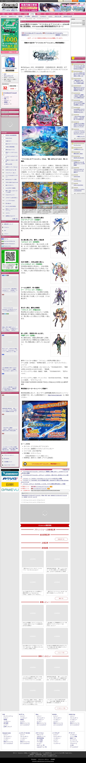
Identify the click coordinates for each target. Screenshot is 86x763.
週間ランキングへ (81, 136)
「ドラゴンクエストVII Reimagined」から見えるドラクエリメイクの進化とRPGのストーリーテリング (9, 309)
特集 (5, 98)
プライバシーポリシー (9, 455)
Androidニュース (12, 16)
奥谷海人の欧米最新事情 (11, 135)
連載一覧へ (15, 218)
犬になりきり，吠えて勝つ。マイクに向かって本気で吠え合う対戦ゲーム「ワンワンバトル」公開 (79, 67)
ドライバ (6, 233)
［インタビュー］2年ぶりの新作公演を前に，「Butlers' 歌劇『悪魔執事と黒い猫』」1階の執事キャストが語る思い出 (10, 448)
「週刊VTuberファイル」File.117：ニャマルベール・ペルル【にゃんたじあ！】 (32, 569)
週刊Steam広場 (9, 164)
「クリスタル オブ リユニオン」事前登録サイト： (46, 464)
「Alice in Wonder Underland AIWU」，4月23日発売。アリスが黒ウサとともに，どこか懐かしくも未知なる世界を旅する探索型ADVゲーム (79, 118)
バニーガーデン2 (77, 180)
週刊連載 (6, 723)
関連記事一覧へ (66, 469)
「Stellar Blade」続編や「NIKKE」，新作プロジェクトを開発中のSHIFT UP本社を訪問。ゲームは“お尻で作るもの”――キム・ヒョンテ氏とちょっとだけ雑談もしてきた (9, 429)
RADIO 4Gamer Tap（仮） (11, 169)
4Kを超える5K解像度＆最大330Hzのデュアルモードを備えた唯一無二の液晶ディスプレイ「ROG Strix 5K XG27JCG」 (57, 647)
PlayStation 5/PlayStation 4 (9, 243)
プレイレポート (41, 718)
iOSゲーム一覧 (58, 16)
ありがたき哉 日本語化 (11, 206)
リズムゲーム (73, 743)
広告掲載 (53, 759)
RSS (2, 1)
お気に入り (68, 0)
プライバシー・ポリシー (43, 759)
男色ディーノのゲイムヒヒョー (11, 153)
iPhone (42, 495)
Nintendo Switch (7, 246)
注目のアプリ (35, 16)
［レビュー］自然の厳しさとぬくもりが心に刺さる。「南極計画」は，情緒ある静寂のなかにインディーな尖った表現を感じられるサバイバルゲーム (9, 388)
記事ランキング (8, 726)
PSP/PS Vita (72, 714)
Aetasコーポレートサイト (9, 464)
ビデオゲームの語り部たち (11, 197)
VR (45, 13)
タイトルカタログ (25, 725)
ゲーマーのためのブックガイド (11, 176)
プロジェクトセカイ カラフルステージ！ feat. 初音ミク (79, 171)
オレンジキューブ (8, 75)
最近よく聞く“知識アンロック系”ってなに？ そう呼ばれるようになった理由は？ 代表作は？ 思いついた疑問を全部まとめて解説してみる (10, 329)
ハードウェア (52, 13)
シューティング (74, 741)
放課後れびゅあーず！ (10, 215)
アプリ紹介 (40, 741)
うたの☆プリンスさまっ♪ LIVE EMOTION (79, 190)
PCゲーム (6, 238)
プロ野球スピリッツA (78, 149)
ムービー (50, 16)
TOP (3, 13)
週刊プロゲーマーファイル (11, 143)
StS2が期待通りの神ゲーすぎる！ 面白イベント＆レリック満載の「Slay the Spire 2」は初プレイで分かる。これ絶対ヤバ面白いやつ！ (10, 369)
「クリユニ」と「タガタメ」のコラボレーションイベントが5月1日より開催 (42, 478)
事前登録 (20, 16)
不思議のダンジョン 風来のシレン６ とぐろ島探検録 (79, 164)
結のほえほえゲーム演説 (11, 179)
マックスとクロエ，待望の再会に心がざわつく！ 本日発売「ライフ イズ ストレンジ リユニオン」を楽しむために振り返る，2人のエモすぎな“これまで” (9, 290)
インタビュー (43, 16)
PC (8, 13)
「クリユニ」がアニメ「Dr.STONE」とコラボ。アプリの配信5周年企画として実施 (43, 484)
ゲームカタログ (74, 747)
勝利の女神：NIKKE (78, 153)
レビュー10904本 (6, 10)
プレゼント (6, 227)
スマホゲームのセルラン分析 (11, 157)
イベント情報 (73, 736)
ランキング (81, 0)
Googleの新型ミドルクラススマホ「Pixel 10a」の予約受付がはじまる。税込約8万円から (79, 111)
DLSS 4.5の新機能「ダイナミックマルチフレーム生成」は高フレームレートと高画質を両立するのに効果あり (32, 624)
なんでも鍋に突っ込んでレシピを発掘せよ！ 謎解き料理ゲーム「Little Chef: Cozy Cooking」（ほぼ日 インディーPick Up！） (33, 593)
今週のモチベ (9, 141)
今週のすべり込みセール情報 (11, 161)
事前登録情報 (40, 738)
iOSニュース (4, 16)
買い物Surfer (8, 203)
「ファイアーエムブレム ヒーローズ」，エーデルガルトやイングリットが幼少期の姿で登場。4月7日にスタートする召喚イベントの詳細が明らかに (79, 132)
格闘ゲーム (73, 738)
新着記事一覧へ (61, 539)
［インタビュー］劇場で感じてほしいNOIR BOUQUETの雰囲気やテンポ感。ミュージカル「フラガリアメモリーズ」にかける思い (32, 678)
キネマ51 (8, 213)
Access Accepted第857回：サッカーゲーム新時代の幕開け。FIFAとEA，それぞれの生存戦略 (79, 103)
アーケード (72, 733)
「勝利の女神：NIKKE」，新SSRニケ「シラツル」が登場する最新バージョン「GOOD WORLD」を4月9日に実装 (79, 82)
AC (58, 13)
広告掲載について (8, 461)
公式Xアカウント (9, 1)
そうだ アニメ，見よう (11, 172)
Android (25, 497)
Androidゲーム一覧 (68, 16)
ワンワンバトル (77, 145)
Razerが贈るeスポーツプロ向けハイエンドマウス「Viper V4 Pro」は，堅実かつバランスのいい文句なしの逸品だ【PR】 (33, 647)
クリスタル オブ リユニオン (10, 68)
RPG (46, 495)
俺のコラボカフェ (10, 185)
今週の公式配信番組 (10, 146)
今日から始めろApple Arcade (12, 182)
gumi (5, 74)
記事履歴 (75, 0)
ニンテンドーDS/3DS (24, 733)
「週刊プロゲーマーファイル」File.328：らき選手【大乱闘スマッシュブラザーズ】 (57, 592)
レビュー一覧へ (61, 652)
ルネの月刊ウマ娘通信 (10, 188)
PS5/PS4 (19, 13)
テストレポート (57, 736)
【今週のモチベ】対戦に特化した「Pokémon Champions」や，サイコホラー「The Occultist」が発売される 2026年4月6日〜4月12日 (79, 125)
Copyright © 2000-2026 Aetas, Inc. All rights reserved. (43, 761)
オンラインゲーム (8, 716)
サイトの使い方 (18, 1)
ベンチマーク (56, 743)
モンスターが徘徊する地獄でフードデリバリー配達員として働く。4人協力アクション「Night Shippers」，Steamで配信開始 (79, 74)
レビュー (6, 100)
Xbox (13, 13)
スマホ (32, 14)
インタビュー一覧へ (61, 708)
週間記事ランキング (8, 224)
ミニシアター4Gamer (10, 200)
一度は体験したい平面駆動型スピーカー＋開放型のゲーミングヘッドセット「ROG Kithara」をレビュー (57, 624)
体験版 (6, 102)
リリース (30, 497)
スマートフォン (40, 733)
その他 (71, 745)
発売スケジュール (25, 723)
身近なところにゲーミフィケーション (11, 209)
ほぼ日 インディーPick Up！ (12, 167)
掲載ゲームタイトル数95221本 (10, 9)
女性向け (39, 13)
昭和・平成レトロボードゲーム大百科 (11, 191)
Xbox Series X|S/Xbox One (9, 241)
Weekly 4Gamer (9, 138)
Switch (25, 13)
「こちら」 (50, 754)
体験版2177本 (14, 10)
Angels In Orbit (77, 176)
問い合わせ (26, 1)
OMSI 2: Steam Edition (78, 184)
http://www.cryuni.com (54, 395)
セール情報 (27, 16)
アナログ (65, 13)
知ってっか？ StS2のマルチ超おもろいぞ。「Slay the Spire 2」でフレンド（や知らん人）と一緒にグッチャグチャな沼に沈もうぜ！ (10, 350)
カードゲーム (73, 740)
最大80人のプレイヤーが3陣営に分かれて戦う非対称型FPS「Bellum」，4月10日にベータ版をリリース (79, 89)
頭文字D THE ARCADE (79, 157)
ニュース (6, 96)
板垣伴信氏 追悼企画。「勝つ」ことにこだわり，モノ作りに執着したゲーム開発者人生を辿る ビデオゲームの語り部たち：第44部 (9, 410)
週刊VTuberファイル (10, 149)
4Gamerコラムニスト (10, 194)
